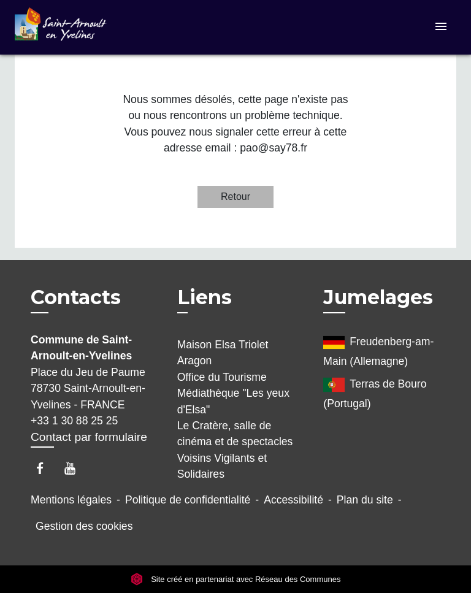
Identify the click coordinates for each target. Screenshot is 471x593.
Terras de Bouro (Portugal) (374, 392)
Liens (204, 297)
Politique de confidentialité (187, 500)
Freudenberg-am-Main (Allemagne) (378, 349)
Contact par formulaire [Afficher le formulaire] (89, 436)
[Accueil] (61, 27)
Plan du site (365, 500)
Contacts (76, 297)
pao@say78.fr (273, 148)
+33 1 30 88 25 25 (74, 421)
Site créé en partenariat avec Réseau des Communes (236, 579)
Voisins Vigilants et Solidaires (222, 466)
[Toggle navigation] (441, 27)
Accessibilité (293, 500)
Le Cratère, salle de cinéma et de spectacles (235, 433)
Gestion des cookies (84, 526)
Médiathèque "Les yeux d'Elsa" (233, 401)
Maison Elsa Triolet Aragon (223, 353)
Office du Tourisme (222, 377)
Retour (235, 196)
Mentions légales (71, 500)
